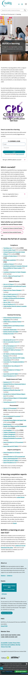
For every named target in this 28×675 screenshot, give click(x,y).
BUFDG (3, 566)
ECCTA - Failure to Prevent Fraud (11, 276)
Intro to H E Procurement (9, 408)
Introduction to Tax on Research (11, 365)
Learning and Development (8, 14)
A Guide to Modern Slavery (10, 256)
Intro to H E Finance (8, 284)
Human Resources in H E (9, 402)
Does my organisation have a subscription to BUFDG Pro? (10, 195)
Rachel (15, 523)
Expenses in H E (7, 382)
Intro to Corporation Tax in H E (11, 341)
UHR (16, 637)
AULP (9, 635)
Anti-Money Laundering (9, 260)
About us (3, 575)
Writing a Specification (9, 436)
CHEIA (18, 635)
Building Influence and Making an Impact (13, 325)
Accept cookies (21, 671)
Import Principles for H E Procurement (13, 442)
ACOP (2, 635)
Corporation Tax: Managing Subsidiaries (13, 361)
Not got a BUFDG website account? (12, 160)
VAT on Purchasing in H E (9, 345)
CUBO (2, 637)
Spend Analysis (7, 424)
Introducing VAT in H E (9, 339)
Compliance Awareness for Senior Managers (14, 272)
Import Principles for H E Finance (11, 369)
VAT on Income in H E (8, 347)
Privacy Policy (16, 642)
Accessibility (4, 642)
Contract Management (9, 434)
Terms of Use (4, 646)
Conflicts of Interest (8, 264)
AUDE (6, 635)
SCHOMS (11, 637)
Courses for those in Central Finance (12, 228)
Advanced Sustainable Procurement (12, 438)
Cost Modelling (7, 430)
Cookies (10, 642)
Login (14, 152)
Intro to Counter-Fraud (9, 250)
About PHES (4, 626)
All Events (4, 594)
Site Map (18, 644)
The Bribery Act (7, 248)
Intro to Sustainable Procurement (11, 416)
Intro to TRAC (7, 302)
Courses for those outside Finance (12, 232)
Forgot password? (20, 154)
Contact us (9, 575)
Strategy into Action (8, 333)
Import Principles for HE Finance (11, 452)
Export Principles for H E (9, 375)
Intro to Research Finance (9, 296)
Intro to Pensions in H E (9, 304)
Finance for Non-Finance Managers (12, 290)
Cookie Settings (24, 673)
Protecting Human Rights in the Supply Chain (14, 420)
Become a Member (7, 613)
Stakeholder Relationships (10, 329)
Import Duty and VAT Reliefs (10, 373)
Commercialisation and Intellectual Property (14, 286)
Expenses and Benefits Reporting (11, 390)
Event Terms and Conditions (8, 644)
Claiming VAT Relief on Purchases (12, 349)
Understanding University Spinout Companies (15, 306)
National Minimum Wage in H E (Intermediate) (15, 398)
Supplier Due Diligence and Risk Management (15, 426)
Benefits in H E (7, 388)
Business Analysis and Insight (10, 331)
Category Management (9, 432)
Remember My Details (10, 154)
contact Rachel (20, 497)
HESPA (7, 637)
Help (9, 646)
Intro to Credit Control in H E (10, 294)
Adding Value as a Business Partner (12, 321)
